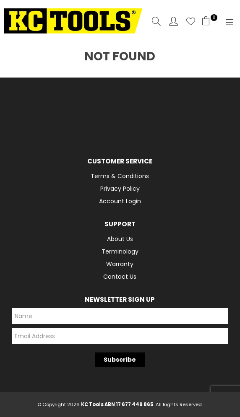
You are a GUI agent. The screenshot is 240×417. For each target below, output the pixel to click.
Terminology (120, 251)
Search (156, 21)
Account (173, 21)
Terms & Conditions (120, 176)
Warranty (119, 264)
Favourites (190, 21)
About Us (120, 239)
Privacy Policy (120, 188)
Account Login (120, 201)
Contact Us (119, 276)
